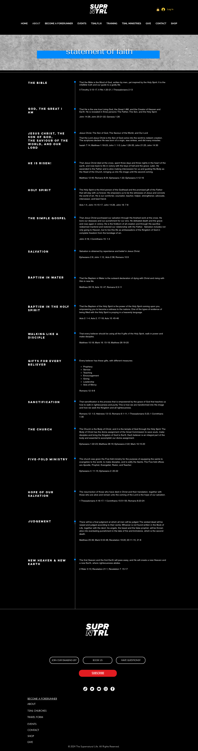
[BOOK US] (97, 660)
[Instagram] (106, 689)
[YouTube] (99, 689)
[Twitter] (92, 689)
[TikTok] (85, 689)
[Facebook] (112, 689)
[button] (158, 9)
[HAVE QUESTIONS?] (130, 660)
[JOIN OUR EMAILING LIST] (64, 660)
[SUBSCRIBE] (98, 673)
